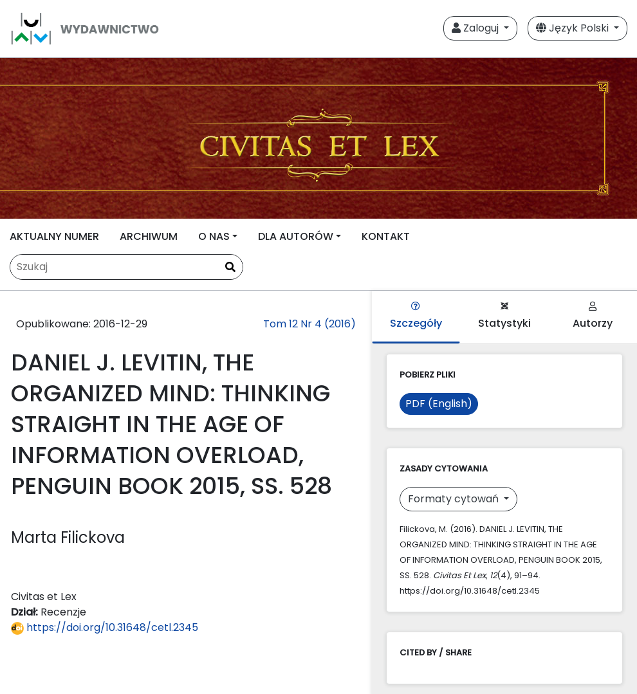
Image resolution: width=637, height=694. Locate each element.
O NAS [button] (214, 236)
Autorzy (593, 316)
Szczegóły (416, 316)
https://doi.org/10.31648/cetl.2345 (104, 627)
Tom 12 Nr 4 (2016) (309, 323)
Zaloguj (476, 28)
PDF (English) (438, 403)
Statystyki (504, 316)
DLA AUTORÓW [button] (295, 236)
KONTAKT (386, 236)
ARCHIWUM (149, 236)
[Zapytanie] (126, 267)
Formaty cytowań (454, 498)
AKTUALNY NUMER (54, 236)
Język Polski (573, 28)
